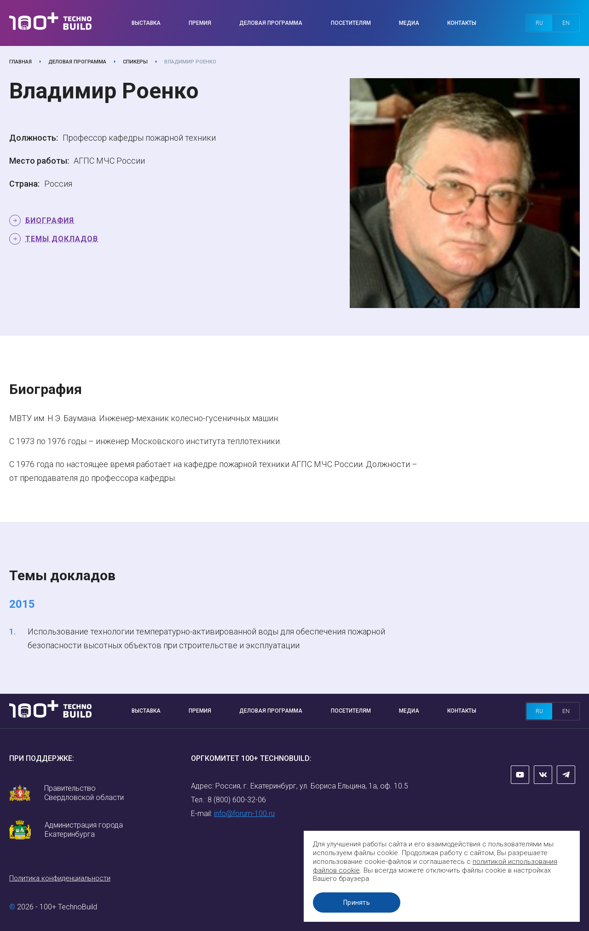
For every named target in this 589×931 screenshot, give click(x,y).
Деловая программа (270, 23)
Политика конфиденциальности (59, 878)
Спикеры (135, 62)
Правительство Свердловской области (84, 793)
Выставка (146, 23)
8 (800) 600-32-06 (237, 799)
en (566, 23)
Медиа (409, 23)
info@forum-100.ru (244, 813)
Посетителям (351, 23)
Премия (200, 23)
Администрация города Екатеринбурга (84, 830)
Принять (356, 902)
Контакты (461, 23)
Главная (20, 62)
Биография (49, 220)
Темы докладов (61, 238)
